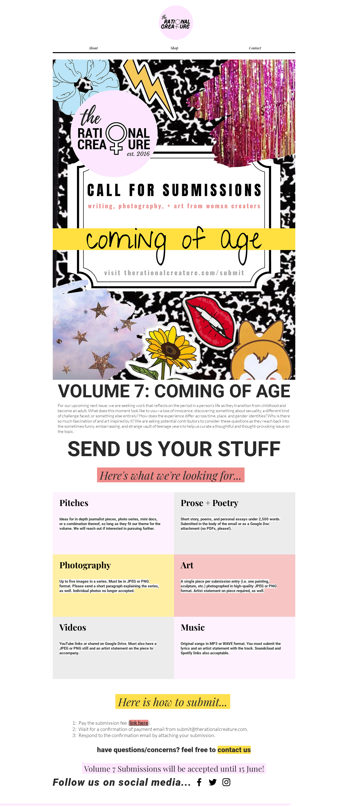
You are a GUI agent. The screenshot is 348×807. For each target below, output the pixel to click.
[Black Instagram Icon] (226, 782)
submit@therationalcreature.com (212, 729)
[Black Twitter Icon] (212, 782)
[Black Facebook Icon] (199, 782)
